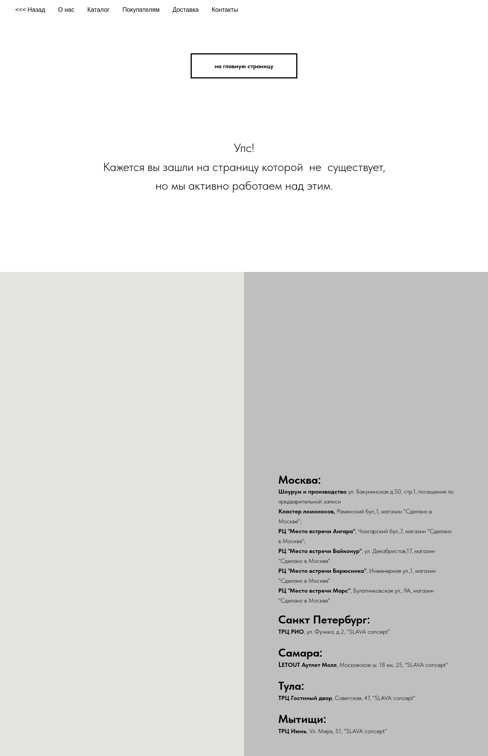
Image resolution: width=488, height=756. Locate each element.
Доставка (185, 9)
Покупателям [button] (140, 9)
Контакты (225, 9)
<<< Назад (30, 9)
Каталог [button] (98, 9)
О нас (66, 9)
